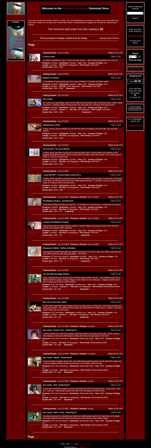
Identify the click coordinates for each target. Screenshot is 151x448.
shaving (98, 427)
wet (77, 372)
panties (83, 88)
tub (92, 372)
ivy (75, 345)
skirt (101, 289)
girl (54, 237)
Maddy (96, 88)
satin (104, 88)
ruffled (116, 289)
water (81, 372)
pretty (84, 211)
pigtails (59, 291)
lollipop (58, 237)
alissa (92, 289)
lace (96, 235)
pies (82, 345)
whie (101, 372)
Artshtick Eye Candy (84, 444)
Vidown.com (135, 36)
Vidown (72, 444)
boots (44, 402)
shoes (44, 347)
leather (118, 400)
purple (111, 235)
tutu (119, 235)
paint (78, 427)
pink (92, 235)
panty (78, 88)
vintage (110, 289)
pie (98, 211)
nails (82, 427)
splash (96, 372)
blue (93, 112)
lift (95, 289)
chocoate (118, 372)
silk (101, 88)
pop (86, 427)
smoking (79, 400)
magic (64, 291)
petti (115, 235)
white (93, 261)
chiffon (109, 88)
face (101, 211)
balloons (91, 427)
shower (87, 372)
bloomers (46, 114)
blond (89, 211)
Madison (90, 88)
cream (94, 211)
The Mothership (82, 447)
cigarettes (96, 400)
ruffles (97, 261)
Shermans (87, 400)
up (98, 289)
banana (88, 345)
